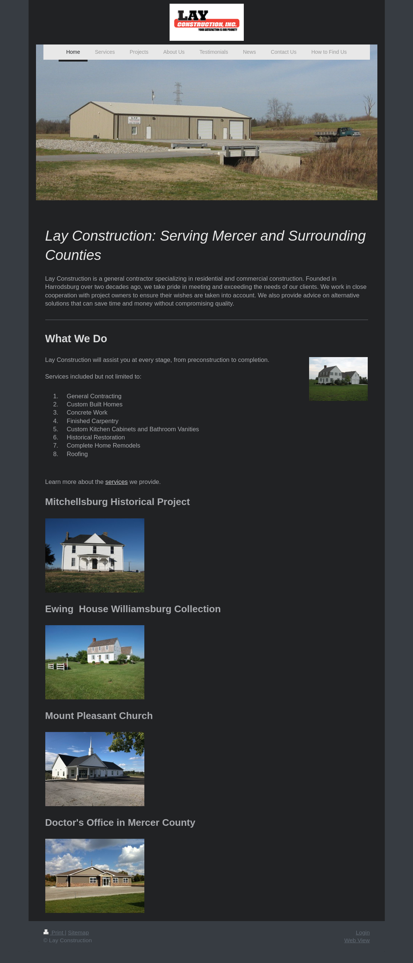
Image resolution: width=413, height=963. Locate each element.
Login (363, 932)
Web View (357, 940)
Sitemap (78, 932)
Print (54, 932)
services (116, 481)
